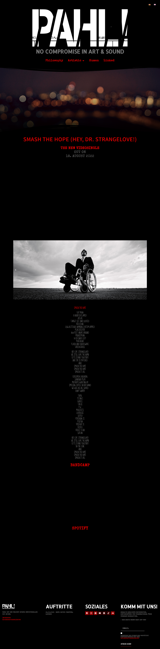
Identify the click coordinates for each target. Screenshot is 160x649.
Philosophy (54, 60)
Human (94, 60)
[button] (15, 270)
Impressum (6, 618)
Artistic (76, 60)
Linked (109, 60)
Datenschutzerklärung (11, 619)
